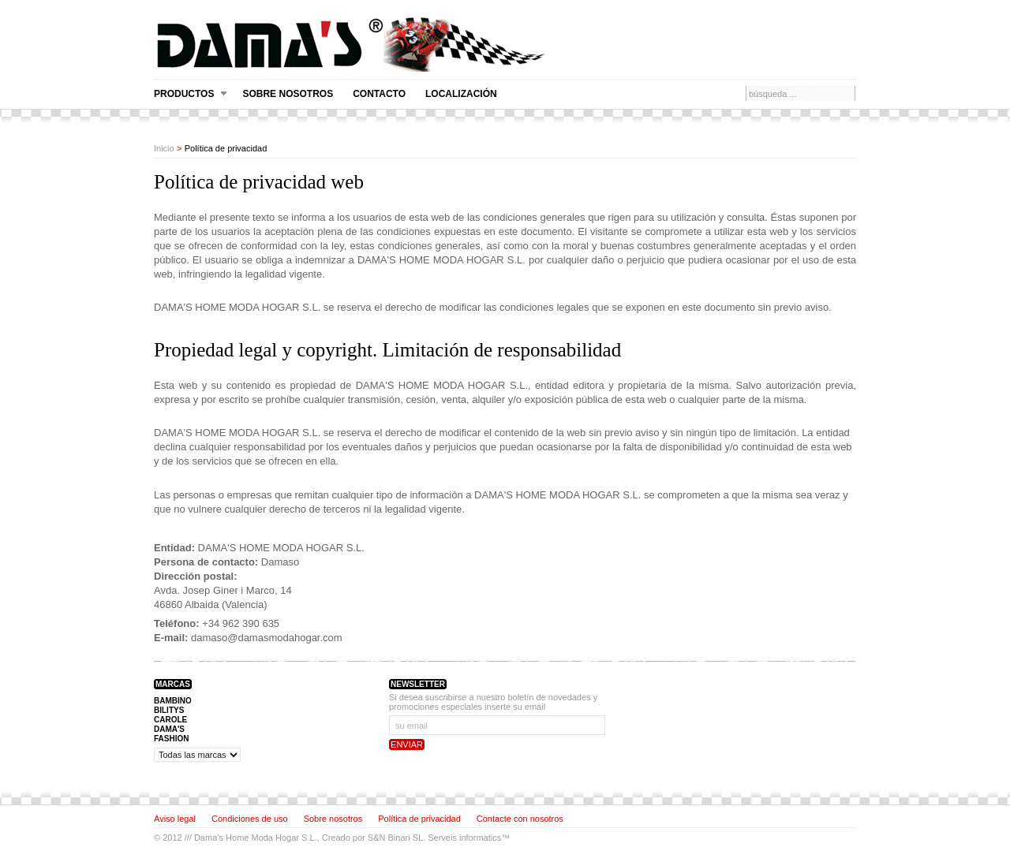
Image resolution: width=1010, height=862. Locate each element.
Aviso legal (175, 818)
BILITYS (169, 710)
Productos (190, 94)
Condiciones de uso (249, 818)
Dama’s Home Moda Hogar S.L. (255, 837)
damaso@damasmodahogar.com (266, 638)
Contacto (379, 93)
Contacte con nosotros (520, 818)
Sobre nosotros (287, 93)
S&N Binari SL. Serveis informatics (434, 837)
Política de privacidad (419, 818)
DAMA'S (169, 729)
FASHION (171, 738)
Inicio (164, 148)
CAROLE (170, 719)
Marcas (172, 684)
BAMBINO (173, 700)
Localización (461, 93)
